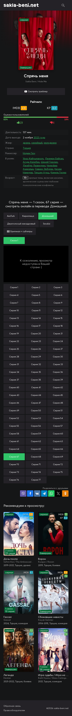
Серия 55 (14, 426)
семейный (36, 142)
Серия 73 (14, 472)
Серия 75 (58, 472)
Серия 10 (14, 310)
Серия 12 (58, 310)
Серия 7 (14, 302)
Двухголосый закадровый (21, 223)
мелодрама (50, 142)
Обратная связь (12, 706)
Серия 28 (14, 356)
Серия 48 (58, 402)
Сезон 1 (14, 240)
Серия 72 (58, 464)
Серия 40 (14, 387)
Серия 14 (36, 318)
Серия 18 (58, 326)
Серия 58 (14, 433)
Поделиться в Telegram (44, 493)
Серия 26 (36, 349)
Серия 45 (58, 395)
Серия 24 (58, 341)
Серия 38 (36, 379)
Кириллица (28, 216)
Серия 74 (36, 472)
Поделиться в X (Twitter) (58, 493)
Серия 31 (14, 364)
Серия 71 (36, 464)
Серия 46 (14, 402)
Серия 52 (14, 418)
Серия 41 (36, 387)
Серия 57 (58, 426)
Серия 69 (58, 456)
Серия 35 (36, 372)
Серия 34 (14, 372)
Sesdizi (46, 223)
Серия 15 (58, 318)
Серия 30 (58, 356)
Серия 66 (58, 449)
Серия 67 (14, 456)
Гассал (8, 617)
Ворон (42, 558)
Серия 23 (36, 341)
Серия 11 (36, 310)
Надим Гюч (29, 153)
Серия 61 (14, 441)
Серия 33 (58, 364)
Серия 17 (36, 326)
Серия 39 (58, 379)
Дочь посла (11, 558)
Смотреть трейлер (38, 91)
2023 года (39, 137)
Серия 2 (36, 287)
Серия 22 (14, 341)
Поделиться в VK (37, 493)
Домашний (48, 216)
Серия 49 (14, 410)
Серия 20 (36, 333)
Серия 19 (14, 333)
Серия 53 (36, 418)
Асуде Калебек (31, 162)
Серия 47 (36, 402)
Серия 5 (36, 295)
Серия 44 (36, 395)
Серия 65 (36, 449)
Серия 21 (58, 333)
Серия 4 (14, 295)
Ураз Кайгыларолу (33, 158)
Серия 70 (14, 464)
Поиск (63, 5)
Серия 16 (14, 326)
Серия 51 (58, 410)
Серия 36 (58, 372)
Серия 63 (58, 441)
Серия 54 (58, 418)
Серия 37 (14, 379)
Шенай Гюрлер (49, 162)
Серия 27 (58, 349)
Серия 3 (58, 287)
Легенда (9, 675)
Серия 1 (14, 287)
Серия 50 (36, 410)
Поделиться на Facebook (30, 493)
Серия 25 (14, 349)
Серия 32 (36, 364)
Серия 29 (36, 356)
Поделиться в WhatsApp (51, 493)
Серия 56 (36, 426)
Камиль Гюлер (58, 172)
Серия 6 (58, 295)
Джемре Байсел (54, 158)
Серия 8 (36, 302)
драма (26, 142)
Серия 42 (58, 387)
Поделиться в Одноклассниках (65, 493)
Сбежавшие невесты (50, 617)
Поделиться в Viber (23, 493)
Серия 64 (14, 449)
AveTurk (11, 216)
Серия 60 (58, 433)
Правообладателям (14, 710)
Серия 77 (36, 479)
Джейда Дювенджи (34, 165)
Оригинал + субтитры (19, 231)
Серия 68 (36, 456)
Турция (27, 148)
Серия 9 (58, 302)
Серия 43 (14, 395)
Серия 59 (36, 433)
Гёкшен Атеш (41, 172)
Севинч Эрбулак (44, 169)
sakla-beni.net (21, 5)
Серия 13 (14, 318)
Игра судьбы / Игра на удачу (53, 675)
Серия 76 (14, 479)
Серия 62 (36, 441)
